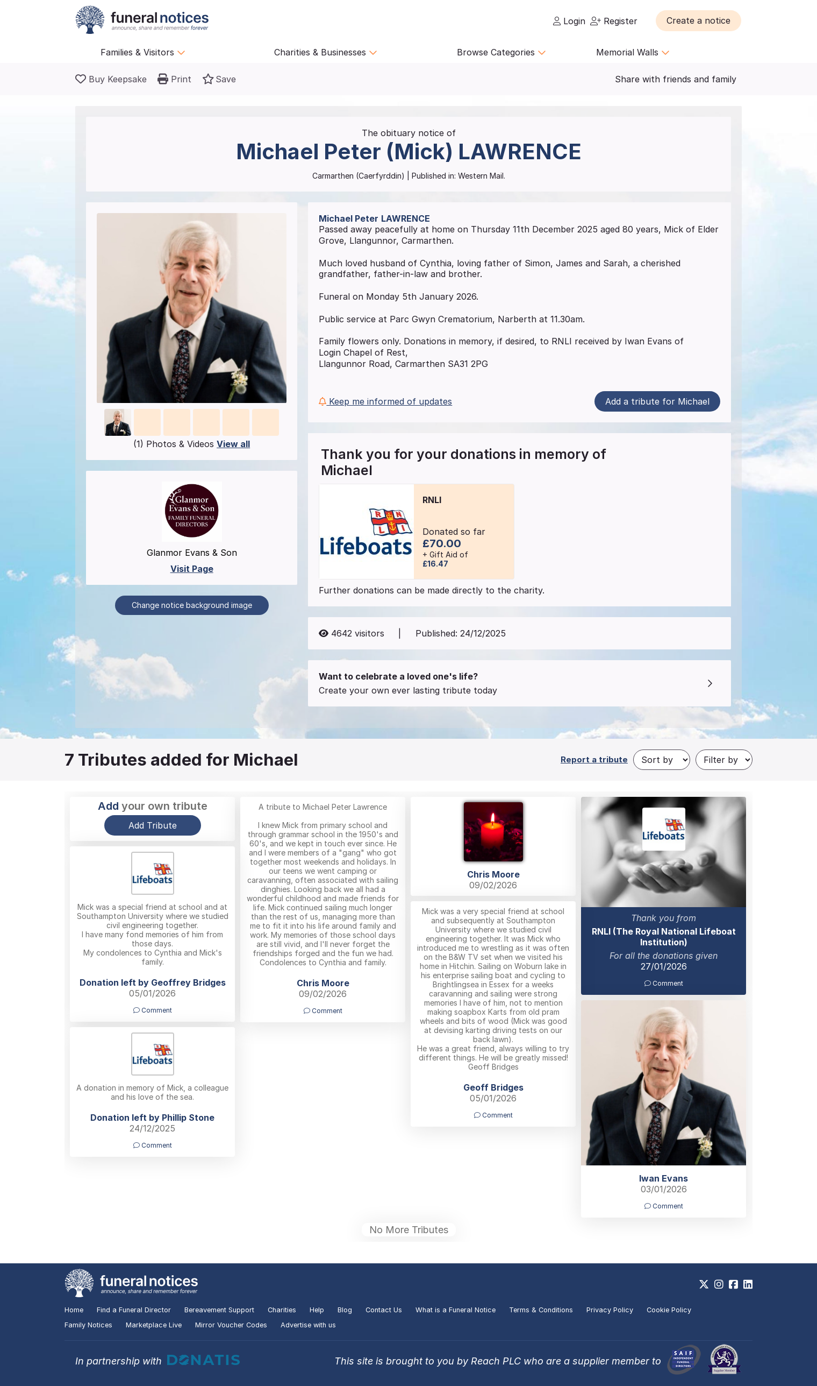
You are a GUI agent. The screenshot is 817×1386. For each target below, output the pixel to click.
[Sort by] (661, 759)
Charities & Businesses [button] (325, 52)
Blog (345, 1310)
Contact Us (384, 1310)
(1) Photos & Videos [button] (191, 444)
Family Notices (88, 1325)
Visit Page (191, 568)
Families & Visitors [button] (143, 52)
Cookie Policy (669, 1310)
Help (317, 1310)
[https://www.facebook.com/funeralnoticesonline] (733, 1284)
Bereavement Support (219, 1310)
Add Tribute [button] (152, 825)
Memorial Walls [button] (633, 52)
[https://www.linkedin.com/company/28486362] (747, 1284)
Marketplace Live (154, 1325)
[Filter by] (724, 759)
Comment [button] (323, 1011)
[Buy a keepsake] (111, 79)
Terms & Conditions (541, 1310)
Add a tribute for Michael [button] (657, 401)
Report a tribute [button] (594, 759)
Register (613, 21)
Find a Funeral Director (134, 1310)
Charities (282, 1310)
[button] (698, 20)
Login (569, 21)
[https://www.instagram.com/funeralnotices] (718, 1284)
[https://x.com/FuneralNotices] (704, 1284)
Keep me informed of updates (385, 401)
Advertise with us (308, 1325)
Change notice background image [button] (192, 605)
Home (73, 1310)
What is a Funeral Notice (455, 1310)
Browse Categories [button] (501, 52)
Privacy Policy (609, 1310)
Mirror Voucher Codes (231, 1325)
